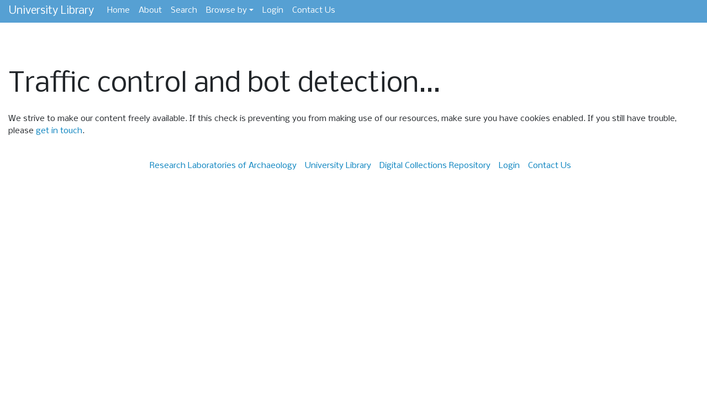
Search (184, 10)
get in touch (59, 131)
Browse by (226, 10)
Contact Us (313, 10)
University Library (51, 11)
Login (272, 10)
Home (118, 10)
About (150, 10)
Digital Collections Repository (434, 165)
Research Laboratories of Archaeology (223, 165)
